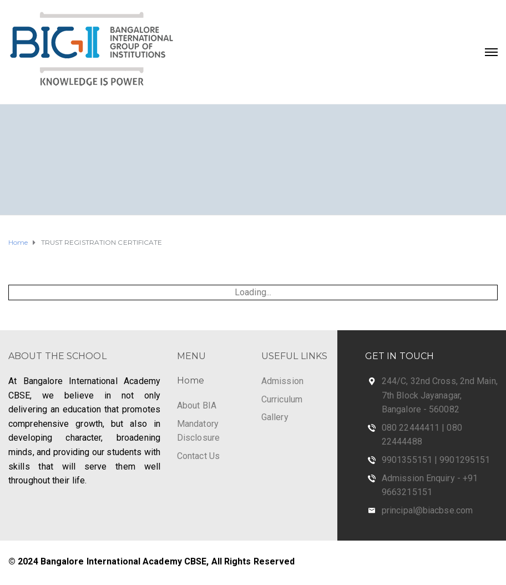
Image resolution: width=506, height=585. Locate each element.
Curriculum (281, 399)
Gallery (275, 417)
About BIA (196, 405)
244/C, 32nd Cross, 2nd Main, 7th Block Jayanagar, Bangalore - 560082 (440, 395)
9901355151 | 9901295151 (436, 460)
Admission (282, 381)
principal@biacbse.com (427, 510)
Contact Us (198, 456)
